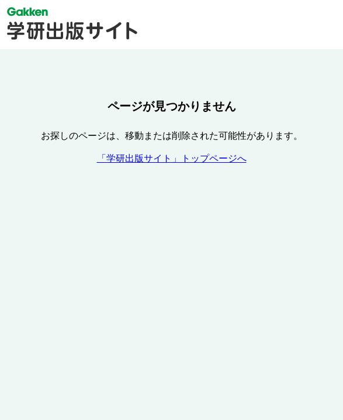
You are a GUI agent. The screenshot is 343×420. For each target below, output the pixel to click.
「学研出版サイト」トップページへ (172, 158)
